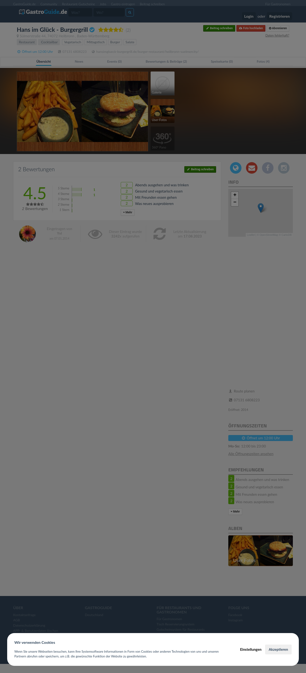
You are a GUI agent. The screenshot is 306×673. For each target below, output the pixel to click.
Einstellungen (251, 649)
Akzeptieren (278, 649)
